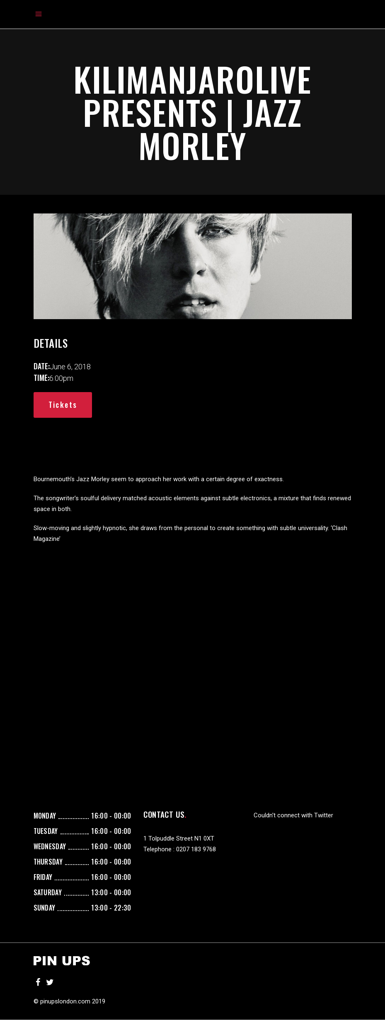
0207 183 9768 (196, 849)
